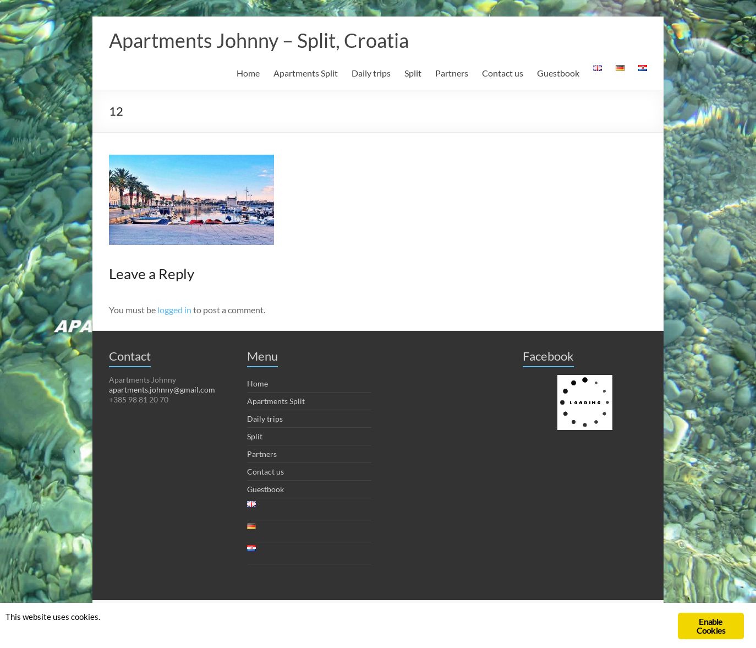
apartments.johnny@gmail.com (162, 389)
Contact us (502, 73)
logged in (174, 309)
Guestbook (558, 73)
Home (248, 73)
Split (412, 73)
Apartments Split (305, 73)
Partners (451, 73)
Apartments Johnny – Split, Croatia (259, 40)
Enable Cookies (711, 625)
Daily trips (371, 73)
